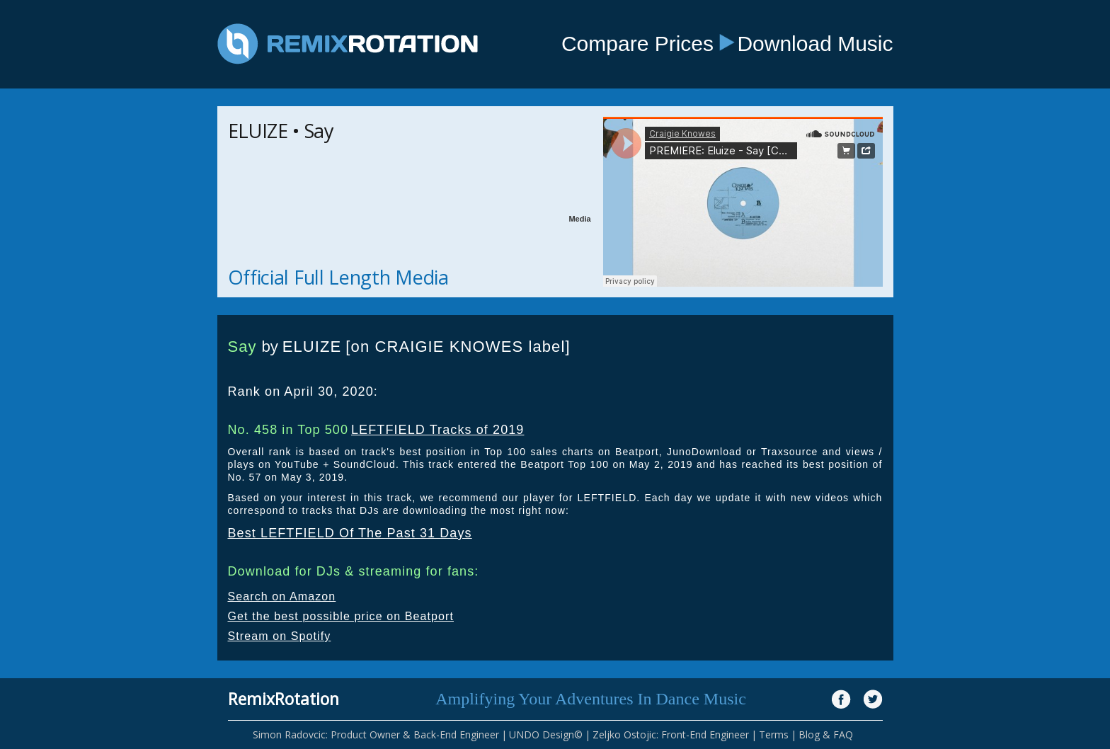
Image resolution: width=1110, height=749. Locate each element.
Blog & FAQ (826, 734)
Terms (774, 734)
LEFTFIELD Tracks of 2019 (437, 430)
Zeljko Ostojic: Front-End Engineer (671, 734)
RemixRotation (283, 698)
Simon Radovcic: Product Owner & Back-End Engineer (376, 734)
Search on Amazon (282, 596)
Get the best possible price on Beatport (341, 616)
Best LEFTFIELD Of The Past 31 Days (350, 533)
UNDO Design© (546, 734)
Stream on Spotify (279, 636)
